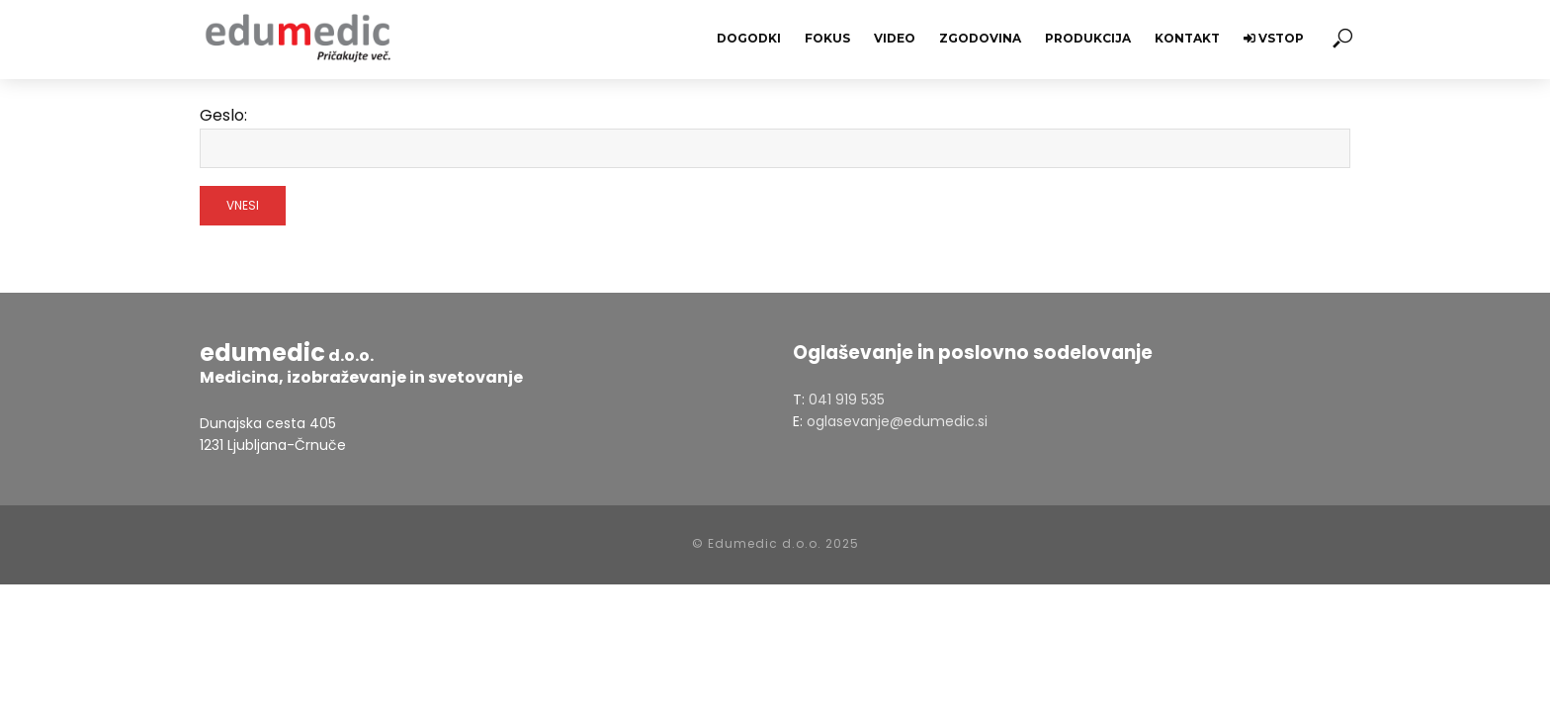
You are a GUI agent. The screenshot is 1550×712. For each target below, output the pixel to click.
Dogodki (749, 38)
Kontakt (1187, 38)
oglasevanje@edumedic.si (897, 421)
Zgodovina (980, 38)
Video (894, 38)
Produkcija (1088, 38)
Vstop (1274, 38)
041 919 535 (847, 399)
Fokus (827, 38)
